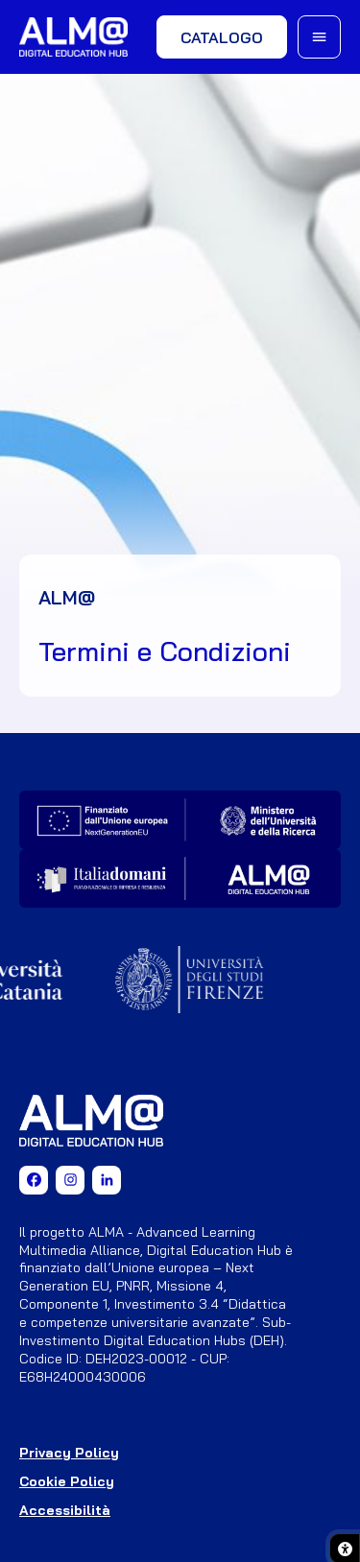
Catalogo (221, 37)
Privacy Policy (69, 1452)
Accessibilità (64, 1510)
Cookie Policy (66, 1481)
